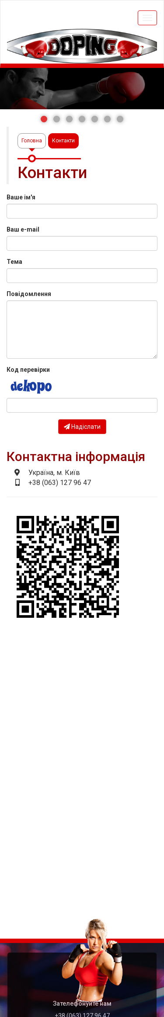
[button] (44, 119)
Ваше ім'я (21, 197)
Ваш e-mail (23, 229)
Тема (14, 261)
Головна (31, 141)
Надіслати (82, 426)
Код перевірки (28, 369)
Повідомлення (29, 293)
